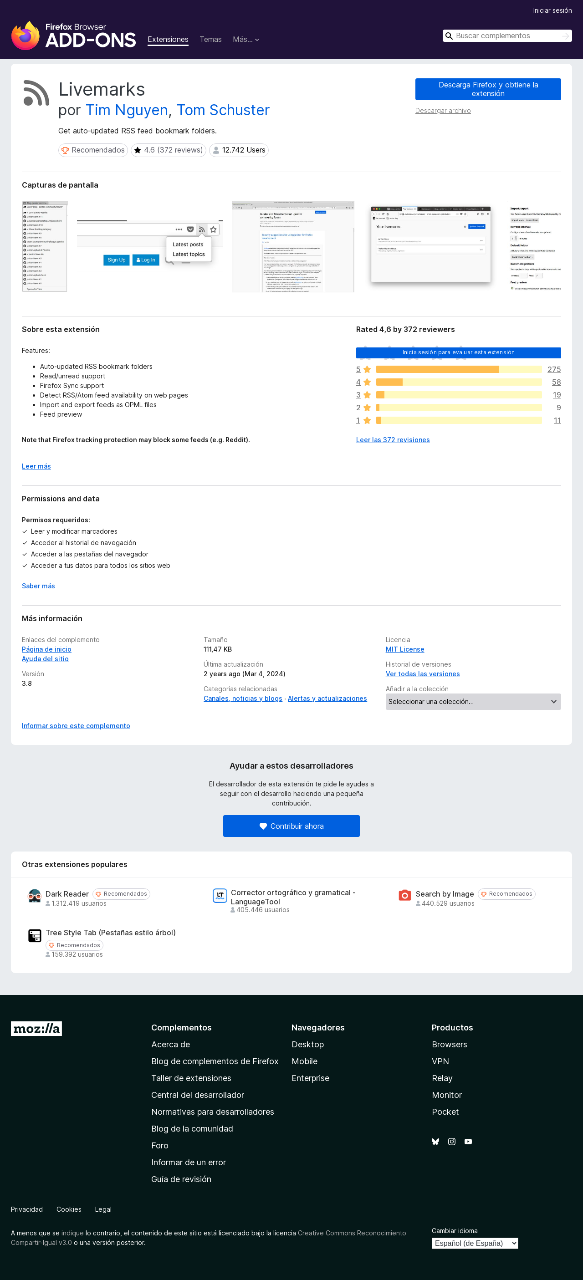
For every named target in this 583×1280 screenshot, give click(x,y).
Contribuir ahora (292, 826)
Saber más (38, 586)
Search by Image (445, 894)
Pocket (445, 1112)
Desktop (308, 1044)
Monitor (447, 1095)
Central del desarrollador (197, 1095)
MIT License (405, 649)
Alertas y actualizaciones (327, 698)
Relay (442, 1078)
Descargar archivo (443, 110)
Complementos (181, 1027)
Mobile (304, 1061)
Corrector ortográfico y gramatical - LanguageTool (293, 897)
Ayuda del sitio (45, 659)
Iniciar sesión (552, 10)
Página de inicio (47, 649)
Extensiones (168, 39)
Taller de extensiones (191, 1078)
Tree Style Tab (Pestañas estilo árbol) (111, 932)
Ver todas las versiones (423, 674)
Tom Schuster (223, 110)
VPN (440, 1061)
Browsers (449, 1044)
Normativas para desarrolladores (212, 1112)
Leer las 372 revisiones (393, 440)
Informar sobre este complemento (76, 725)
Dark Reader (67, 894)
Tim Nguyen (126, 110)
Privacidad (27, 1209)
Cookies (69, 1209)
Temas (210, 39)
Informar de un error (188, 1162)
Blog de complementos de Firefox (215, 1061)
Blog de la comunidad (192, 1128)
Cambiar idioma (455, 1230)
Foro (160, 1145)
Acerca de (170, 1044)
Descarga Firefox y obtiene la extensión (488, 89)
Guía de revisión (181, 1179)
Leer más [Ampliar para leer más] (36, 466)
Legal (103, 1209)
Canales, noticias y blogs (243, 698)
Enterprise (310, 1078)
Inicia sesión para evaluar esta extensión (459, 352)
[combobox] (507, 36)
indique (72, 1233)
